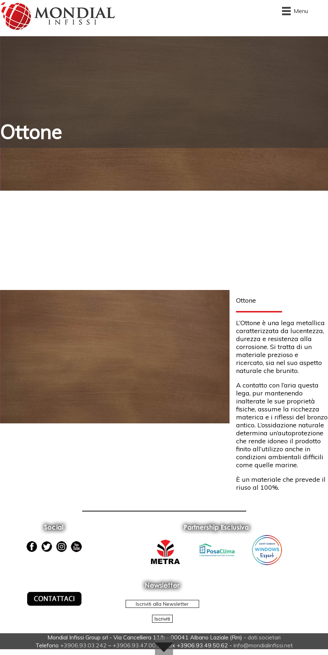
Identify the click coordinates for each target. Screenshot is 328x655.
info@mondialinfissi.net (263, 645)
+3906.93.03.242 (83, 645)
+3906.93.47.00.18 (138, 645)
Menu (301, 10)
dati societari (264, 637)
